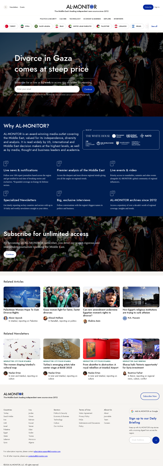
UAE (5, 423)
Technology (74, 19)
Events (22, 7)
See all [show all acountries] (154, 26)
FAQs (81, 419)
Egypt (6, 432)
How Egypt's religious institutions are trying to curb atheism (140, 311)
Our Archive (58, 426)
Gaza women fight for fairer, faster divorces (61, 311)
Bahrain (31, 419)
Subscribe (148, 7)
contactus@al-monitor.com (38, 456)
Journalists (107, 416)
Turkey (6, 413)
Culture (62, 19)
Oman (31, 416)
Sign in (156, 7)
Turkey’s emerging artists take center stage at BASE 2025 (59, 366)
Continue (10, 254)
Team (106, 419)
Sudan (31, 432)
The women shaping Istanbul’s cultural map (19, 366)
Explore (107, 19)
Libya (30, 429)
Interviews (118, 19)
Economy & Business (92, 19)
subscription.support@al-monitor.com (47, 451)
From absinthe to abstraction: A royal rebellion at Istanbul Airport (100, 366)
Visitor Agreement (85, 413)
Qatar (6, 436)
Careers (107, 423)
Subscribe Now (150, 396)
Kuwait (31, 423)
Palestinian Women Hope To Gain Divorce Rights (21, 311)
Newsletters (14, 7)
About (106, 413)
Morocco (32, 439)
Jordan (31, 413)
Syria (5, 442)
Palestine (7, 429)
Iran (5, 419)
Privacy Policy (84, 416)
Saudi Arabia (8, 416)
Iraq (30, 410)
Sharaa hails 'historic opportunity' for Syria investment (140, 366)
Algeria (31, 442)
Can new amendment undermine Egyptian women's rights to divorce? (100, 312)
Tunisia (31, 436)
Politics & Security (48, 19)
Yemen (31, 426)
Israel (5, 426)
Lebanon (7, 439)
